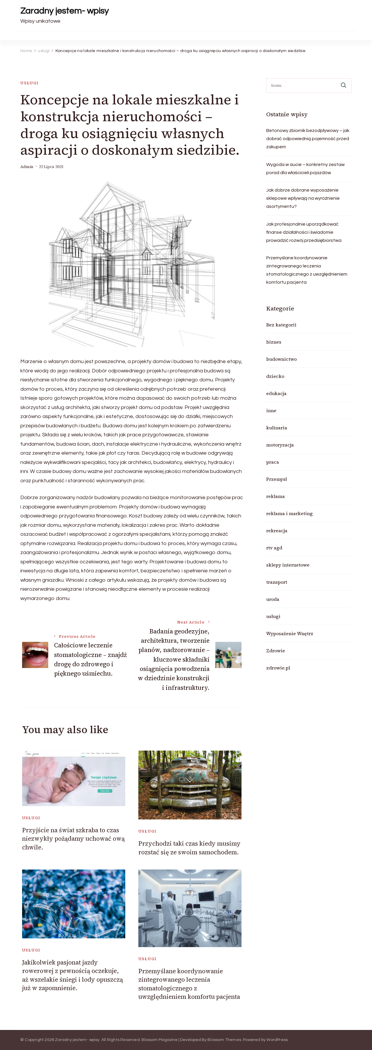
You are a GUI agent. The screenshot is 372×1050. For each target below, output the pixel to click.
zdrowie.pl (278, 668)
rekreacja (276, 530)
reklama (275, 496)
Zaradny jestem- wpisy (64, 10)
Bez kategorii (281, 325)
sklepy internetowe (288, 565)
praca (272, 462)
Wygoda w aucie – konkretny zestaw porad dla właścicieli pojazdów (305, 168)
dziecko (275, 376)
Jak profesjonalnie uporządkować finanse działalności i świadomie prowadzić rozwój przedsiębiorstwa (303, 232)
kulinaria (276, 427)
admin (26, 166)
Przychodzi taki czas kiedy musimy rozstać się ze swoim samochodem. (189, 847)
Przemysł (276, 479)
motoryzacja (280, 445)
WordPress (277, 1040)
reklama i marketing (289, 513)
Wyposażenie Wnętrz (289, 633)
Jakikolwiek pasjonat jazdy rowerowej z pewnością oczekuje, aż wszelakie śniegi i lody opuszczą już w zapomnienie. (72, 975)
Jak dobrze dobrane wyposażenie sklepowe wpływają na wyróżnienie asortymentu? (303, 198)
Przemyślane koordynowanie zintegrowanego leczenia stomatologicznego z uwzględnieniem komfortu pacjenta (189, 984)
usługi (29, 83)
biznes (273, 342)
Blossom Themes (224, 1040)
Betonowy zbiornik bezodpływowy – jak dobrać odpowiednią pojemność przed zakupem (307, 138)
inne (271, 410)
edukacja (276, 393)
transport (276, 582)
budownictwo (281, 359)
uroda (272, 599)
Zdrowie (275, 650)
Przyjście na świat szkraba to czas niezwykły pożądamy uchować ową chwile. (73, 838)
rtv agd (274, 547)
